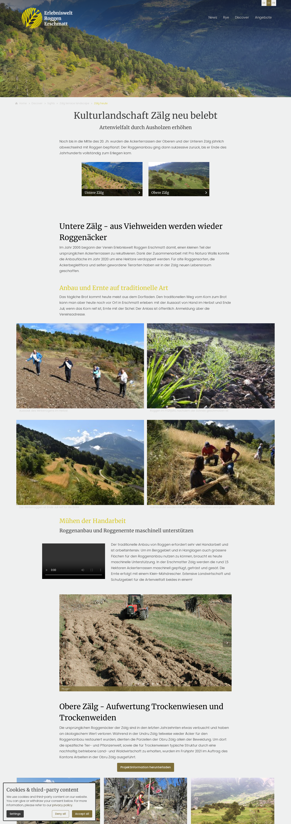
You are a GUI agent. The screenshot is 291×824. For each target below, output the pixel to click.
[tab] (133, 684)
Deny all (60, 814)
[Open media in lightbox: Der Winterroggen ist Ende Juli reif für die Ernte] (80, 465)
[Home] (23, 103)
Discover (242, 17)
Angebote (263, 17)
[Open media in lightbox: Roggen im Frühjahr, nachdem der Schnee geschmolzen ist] (211, 368)
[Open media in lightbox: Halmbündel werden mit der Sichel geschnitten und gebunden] (211, 465)
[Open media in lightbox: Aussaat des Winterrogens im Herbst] (80, 368)
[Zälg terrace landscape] (74, 103)
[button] (63, 642)
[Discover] (37, 103)
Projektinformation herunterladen (145, 767)
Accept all (82, 814)
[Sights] (51, 103)
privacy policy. (62, 805)
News (212, 17)
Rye (226, 17)
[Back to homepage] (47, 18)
